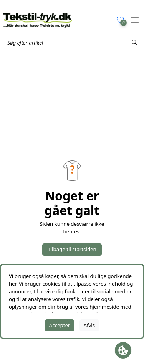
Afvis (89, 325)
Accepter (59, 325)
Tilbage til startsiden (72, 249)
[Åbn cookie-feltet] (123, 350)
